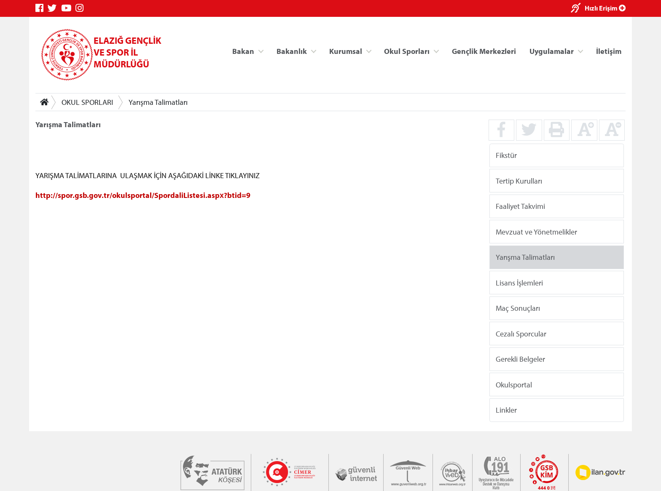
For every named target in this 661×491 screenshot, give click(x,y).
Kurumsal (345, 51)
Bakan (243, 51)
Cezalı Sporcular (521, 333)
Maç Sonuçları (518, 308)
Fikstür (506, 155)
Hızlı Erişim (605, 8)
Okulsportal (514, 384)
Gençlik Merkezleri (484, 51)
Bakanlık (292, 51)
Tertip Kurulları (519, 180)
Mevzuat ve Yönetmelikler (536, 231)
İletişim (608, 51)
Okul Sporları (407, 51)
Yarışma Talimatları (158, 102)
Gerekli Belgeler (520, 359)
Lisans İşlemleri (519, 282)
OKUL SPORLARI (87, 102)
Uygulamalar (551, 51)
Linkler (506, 410)
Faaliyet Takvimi (520, 206)
